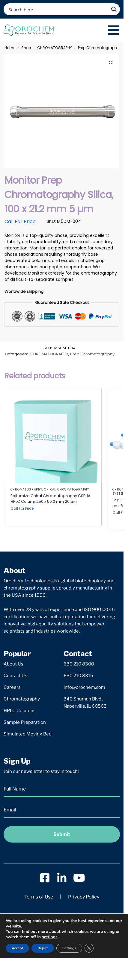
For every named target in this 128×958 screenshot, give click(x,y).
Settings (69, 948)
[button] (110, 62)
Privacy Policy (83, 897)
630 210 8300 (79, 664)
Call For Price (20, 221)
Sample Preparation (25, 722)
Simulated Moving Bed (28, 734)
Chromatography (22, 699)
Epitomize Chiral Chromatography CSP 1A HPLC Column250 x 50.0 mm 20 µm (50, 499)
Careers (12, 687)
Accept (17, 948)
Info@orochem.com (84, 687)
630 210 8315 (78, 675)
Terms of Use (38, 897)
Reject (42, 948)
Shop (26, 47)
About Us (13, 664)
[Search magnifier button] (114, 9)
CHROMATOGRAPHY (54, 47)
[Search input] (58, 9)
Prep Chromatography (98, 47)
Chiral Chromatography (66, 489)
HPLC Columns (20, 710)
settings (50, 937)
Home (9, 47)
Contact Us (15, 675)
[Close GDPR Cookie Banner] (89, 948)
